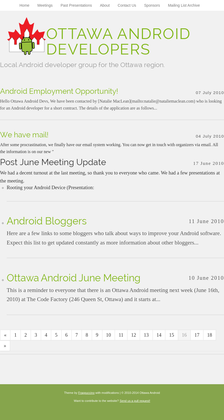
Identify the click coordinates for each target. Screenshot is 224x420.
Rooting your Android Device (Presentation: (51, 187)
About (105, 5)
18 (209, 335)
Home (24, 5)
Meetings (45, 5)
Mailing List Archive (184, 5)
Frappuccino (86, 392)
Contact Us (127, 5)
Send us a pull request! (135, 400)
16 (184, 335)
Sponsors (152, 5)
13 (146, 335)
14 (159, 335)
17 (196, 335)
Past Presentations (76, 5)
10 (108, 335)
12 (133, 335)
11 (121, 335)
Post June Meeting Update (53, 162)
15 (171, 335)
